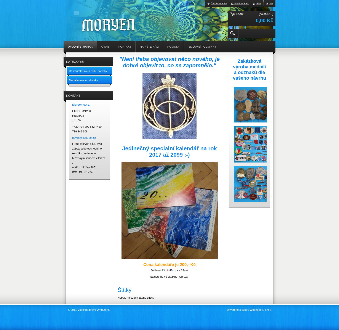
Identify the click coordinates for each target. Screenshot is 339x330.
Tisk (271, 3)
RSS (258, 3)
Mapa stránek (241, 3)
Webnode (256, 309)
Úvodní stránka (219, 3)
